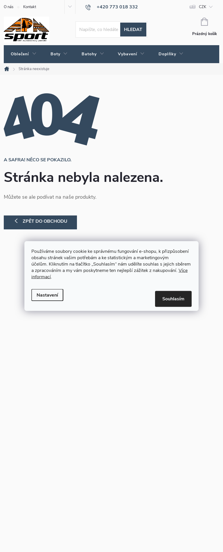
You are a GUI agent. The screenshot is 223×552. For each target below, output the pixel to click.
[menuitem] (24, 54)
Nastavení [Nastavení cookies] (47, 295)
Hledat (133, 29)
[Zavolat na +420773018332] (111, 7)
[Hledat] (111, 29)
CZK (202, 7)
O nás (8, 7)
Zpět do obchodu (45, 221)
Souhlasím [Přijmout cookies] (173, 299)
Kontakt (29, 7)
